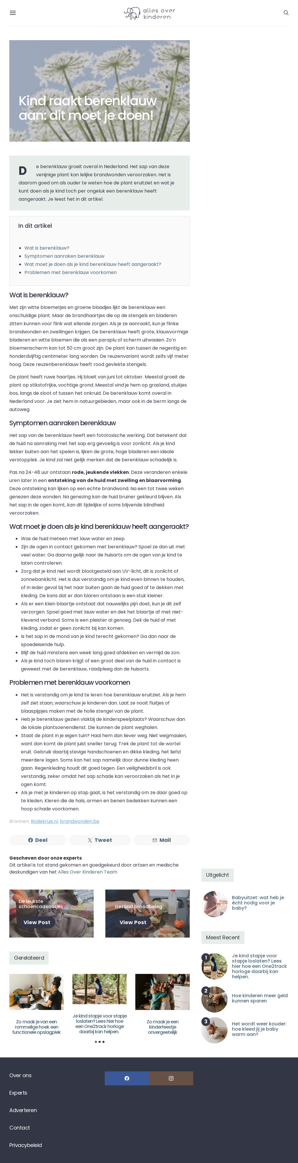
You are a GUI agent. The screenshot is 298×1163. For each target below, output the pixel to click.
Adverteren (23, 1110)
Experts (18, 1092)
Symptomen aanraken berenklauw (64, 256)
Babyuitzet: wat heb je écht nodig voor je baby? (258, 902)
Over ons (20, 1075)
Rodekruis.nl (44, 821)
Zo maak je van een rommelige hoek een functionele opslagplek (36, 1027)
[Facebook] (127, 1078)
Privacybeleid (25, 1145)
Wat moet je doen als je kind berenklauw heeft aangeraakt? (92, 264)
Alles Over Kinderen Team (87, 872)
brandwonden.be (79, 821)
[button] (96, 1042)
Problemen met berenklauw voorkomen (70, 272)
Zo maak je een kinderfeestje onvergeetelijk (163, 1027)
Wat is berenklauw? (46, 248)
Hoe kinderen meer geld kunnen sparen (260, 998)
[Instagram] (171, 1078)
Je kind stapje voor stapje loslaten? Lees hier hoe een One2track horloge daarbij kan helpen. (99, 1024)
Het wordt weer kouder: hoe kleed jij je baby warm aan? (259, 1029)
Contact (19, 1127)
